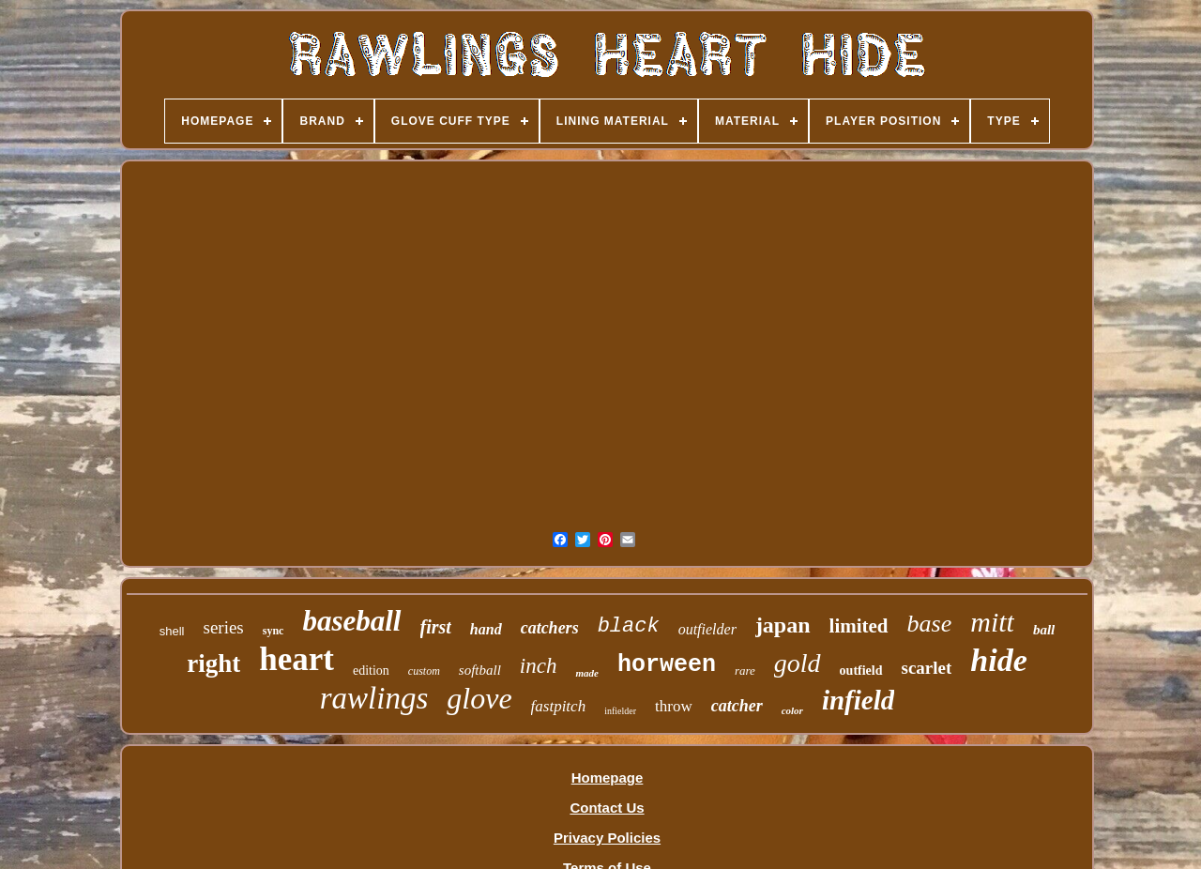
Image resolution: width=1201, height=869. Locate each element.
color (792, 710)
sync (273, 630)
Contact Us (607, 808)
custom (424, 671)
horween (666, 664)
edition (371, 670)
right (213, 663)
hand (486, 629)
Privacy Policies (607, 838)
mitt (992, 621)
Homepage (607, 777)
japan (783, 625)
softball (480, 670)
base (929, 623)
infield (858, 700)
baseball (351, 620)
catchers (550, 627)
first (435, 627)
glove (479, 698)
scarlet (927, 668)
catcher (737, 705)
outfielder (707, 629)
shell (172, 631)
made (586, 672)
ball (1044, 629)
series (224, 627)
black (629, 626)
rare (745, 670)
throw (673, 706)
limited (859, 626)
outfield (861, 670)
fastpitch (558, 706)
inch (538, 666)
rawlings (374, 698)
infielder (620, 711)
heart (296, 659)
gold (797, 663)
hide (998, 660)
